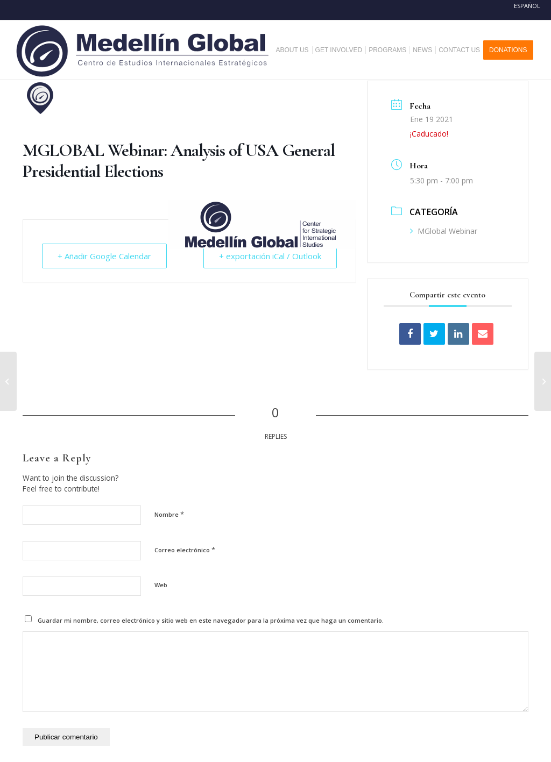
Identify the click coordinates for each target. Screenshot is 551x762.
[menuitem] (296, 50)
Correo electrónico (184, 549)
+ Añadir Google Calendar (104, 256)
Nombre (169, 514)
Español (527, 6)
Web (160, 585)
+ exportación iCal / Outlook (270, 256)
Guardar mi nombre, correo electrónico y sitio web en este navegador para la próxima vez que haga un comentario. (211, 620)
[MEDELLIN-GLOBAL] (143, 50)
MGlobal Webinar (443, 231)
